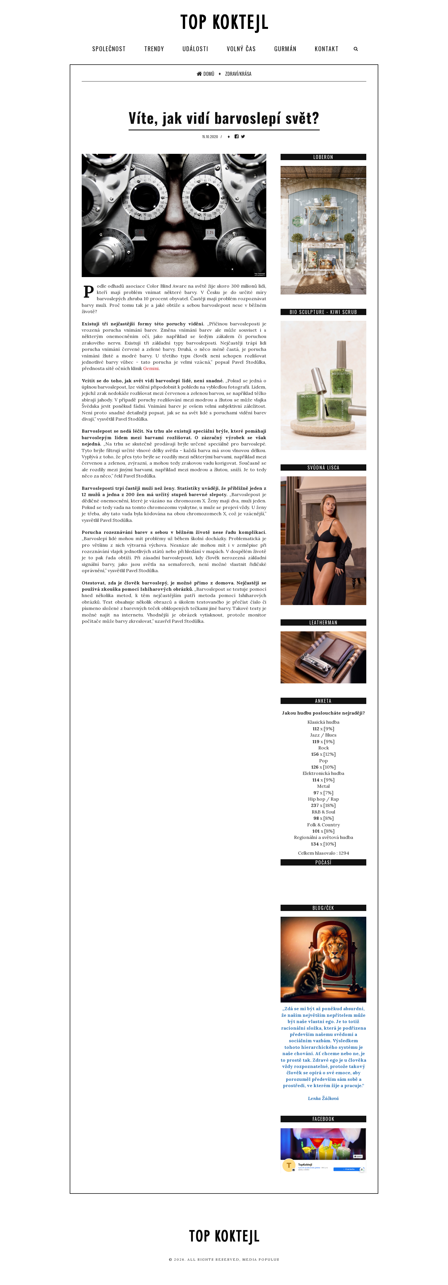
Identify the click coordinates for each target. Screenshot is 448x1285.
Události (196, 48)
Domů (205, 74)
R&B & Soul (323, 812)
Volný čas (241, 48)
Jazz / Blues (323, 735)
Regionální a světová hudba (323, 837)
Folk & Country (323, 825)
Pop (323, 760)
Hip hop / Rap (323, 799)
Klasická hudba (323, 722)
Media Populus (260, 1259)
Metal (323, 786)
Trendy (154, 48)
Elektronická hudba (323, 773)
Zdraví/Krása (238, 74)
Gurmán (285, 48)
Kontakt (327, 48)
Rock (323, 748)
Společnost (109, 48)
